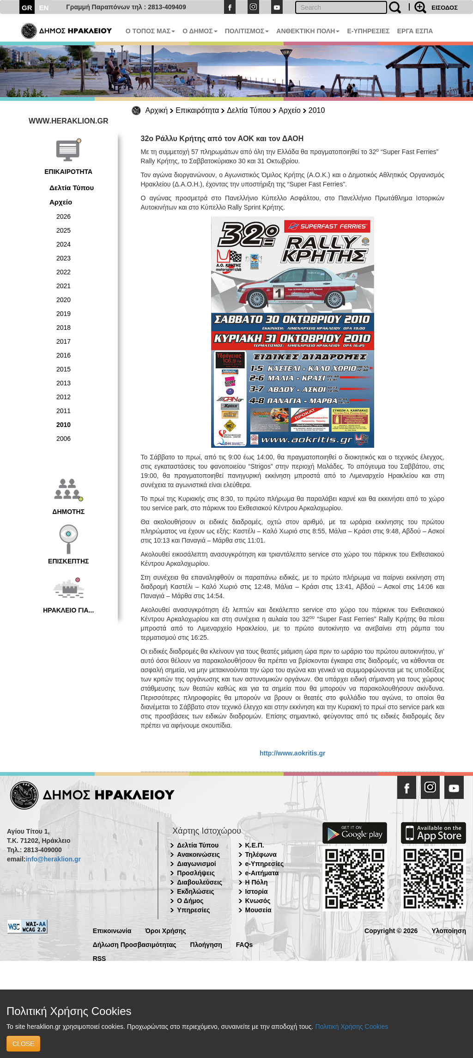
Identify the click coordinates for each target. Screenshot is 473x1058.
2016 (63, 355)
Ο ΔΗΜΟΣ (199, 31)
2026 (63, 216)
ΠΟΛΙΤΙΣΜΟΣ (247, 31)
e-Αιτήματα (262, 873)
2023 (63, 258)
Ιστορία (256, 891)
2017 (63, 341)
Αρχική (157, 110)
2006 (63, 438)
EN (44, 8)
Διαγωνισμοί (196, 863)
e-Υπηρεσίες (264, 863)
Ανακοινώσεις (198, 854)
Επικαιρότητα (197, 110)
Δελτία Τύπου (249, 110)
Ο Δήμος (190, 900)
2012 (63, 397)
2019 (63, 313)
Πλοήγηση (206, 944)
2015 (63, 369)
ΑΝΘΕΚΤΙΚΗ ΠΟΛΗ (308, 31)
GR (27, 8)
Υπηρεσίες (193, 910)
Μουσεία (258, 910)
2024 (63, 244)
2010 (317, 110)
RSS (99, 958)
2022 (63, 272)
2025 (63, 230)
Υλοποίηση (448, 930)
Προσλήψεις (196, 873)
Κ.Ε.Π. (254, 845)
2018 (63, 327)
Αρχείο (290, 110)
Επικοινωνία (112, 930)
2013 (63, 383)
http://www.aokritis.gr (293, 753)
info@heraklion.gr (52, 859)
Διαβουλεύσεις (199, 882)
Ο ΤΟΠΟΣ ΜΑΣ (150, 31)
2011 (63, 411)
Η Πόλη (256, 882)
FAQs (244, 944)
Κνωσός (258, 900)
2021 (63, 286)
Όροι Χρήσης (165, 930)
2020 (63, 299)
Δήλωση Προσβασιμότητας (134, 944)
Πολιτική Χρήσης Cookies (351, 1026)
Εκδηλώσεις (195, 891)
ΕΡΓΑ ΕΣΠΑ (415, 31)
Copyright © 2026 (391, 930)
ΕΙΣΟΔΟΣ (444, 7)
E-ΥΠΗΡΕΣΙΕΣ (368, 31)
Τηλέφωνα (261, 854)
